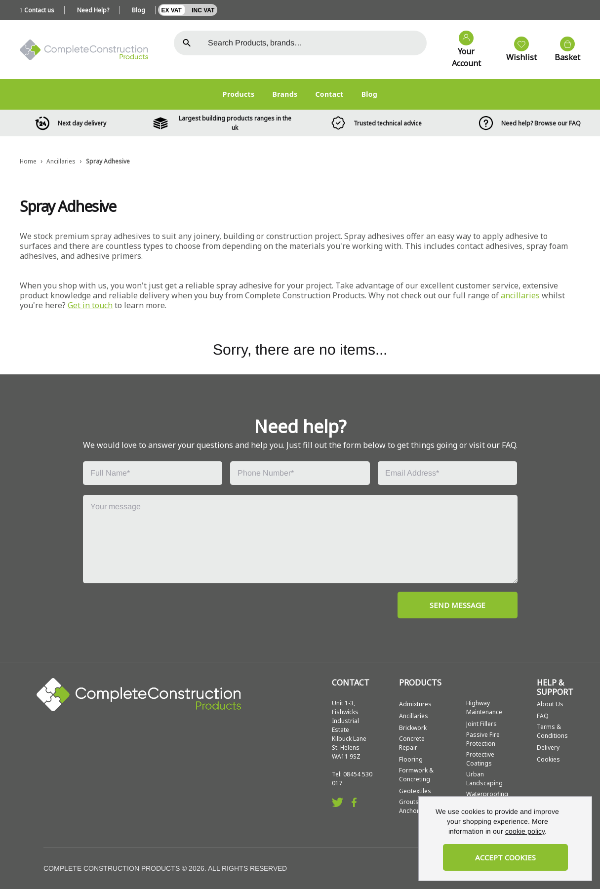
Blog (138, 10)
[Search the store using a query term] (313, 43)
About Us (550, 704)
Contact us (37, 10)
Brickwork (413, 728)
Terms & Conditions (552, 731)
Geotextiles (415, 791)
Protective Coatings (480, 759)
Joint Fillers (481, 724)
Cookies (548, 759)
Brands (285, 94)
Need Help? (93, 10)
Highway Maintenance (484, 707)
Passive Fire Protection (483, 739)
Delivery (548, 747)
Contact (329, 94)
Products (239, 94)
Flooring (411, 759)
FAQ (543, 716)
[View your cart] (562, 50)
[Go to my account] (462, 50)
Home (28, 161)
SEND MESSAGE (457, 605)
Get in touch (90, 305)
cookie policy (525, 831)
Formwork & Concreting (416, 774)
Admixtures (415, 704)
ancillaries (520, 295)
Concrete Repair (412, 743)
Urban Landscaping (484, 778)
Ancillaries (61, 161)
